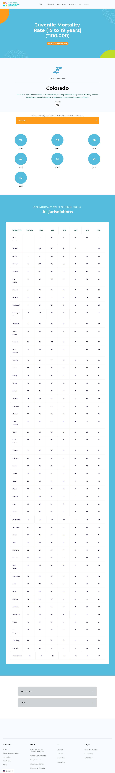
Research (60, 753)
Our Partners (7, 761)
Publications (61, 762)
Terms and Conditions (91, 749)
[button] (40, 4)
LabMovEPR (61, 758)
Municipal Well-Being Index (38, 755)
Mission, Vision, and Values (10, 753)
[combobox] (8, 771)
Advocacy (72, 4)
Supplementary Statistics (37, 768)
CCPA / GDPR (88, 758)
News (86, 4)
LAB (80, 4)
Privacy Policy (89, 753)
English (6, 771)
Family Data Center (36, 760)
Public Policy (61, 4)
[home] (11, 4)
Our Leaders (6, 757)
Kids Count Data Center (37, 764)
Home (5, 749)
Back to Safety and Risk (57, 43)
